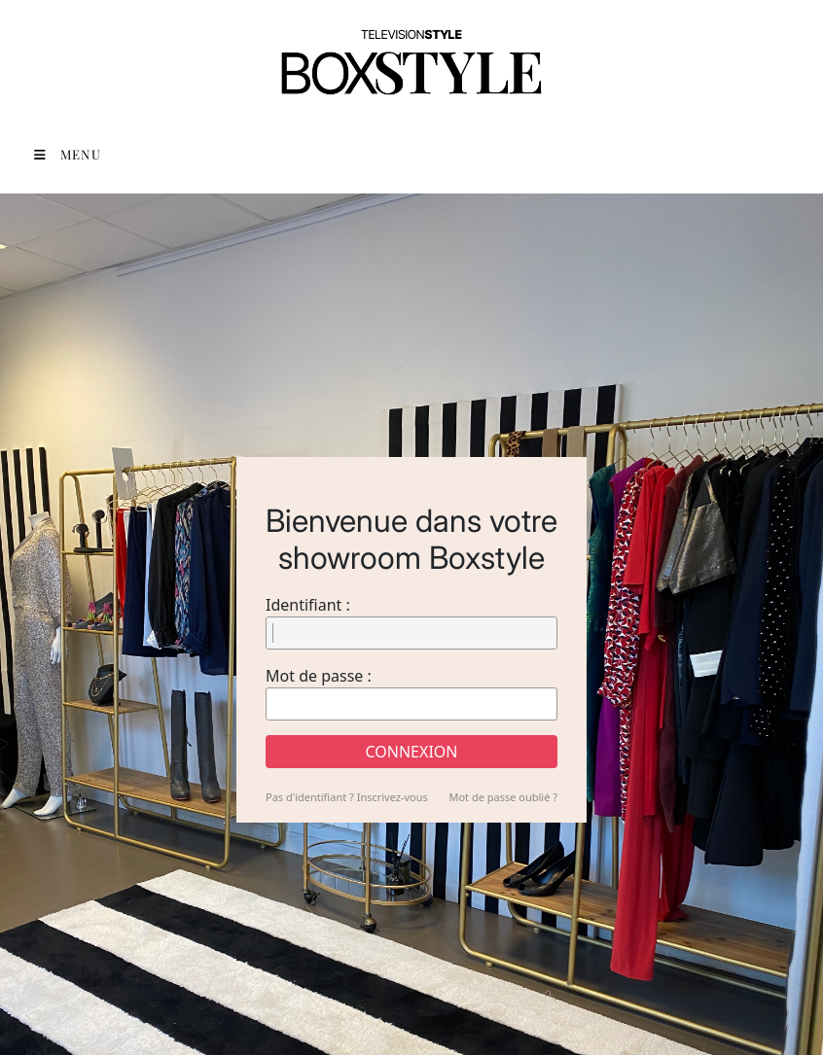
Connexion (412, 751)
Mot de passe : (319, 675)
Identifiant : (308, 604)
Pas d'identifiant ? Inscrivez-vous (347, 797)
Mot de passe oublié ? (502, 797)
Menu (67, 154)
